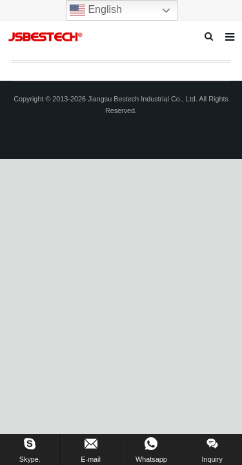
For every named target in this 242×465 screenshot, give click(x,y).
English (96, 10)
